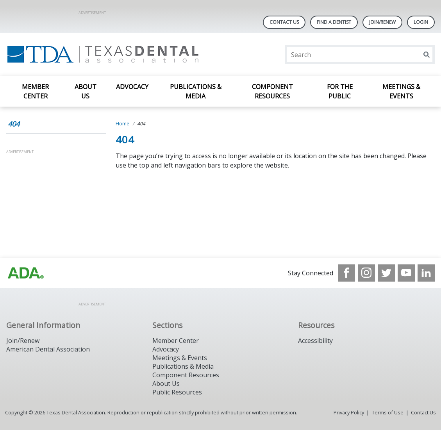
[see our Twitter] (386, 273)
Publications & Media (195, 91)
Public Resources (177, 392)
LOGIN (421, 22)
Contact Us (284, 22)
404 (14, 123)
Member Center (35, 91)
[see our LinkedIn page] (426, 273)
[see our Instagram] (366, 273)
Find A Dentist (334, 22)
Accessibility (315, 340)
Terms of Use (388, 412)
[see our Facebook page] (346, 273)
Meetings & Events (401, 91)
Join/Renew (382, 22)
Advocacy (132, 86)
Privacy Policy (349, 412)
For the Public (340, 91)
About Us (85, 91)
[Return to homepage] (107, 54)
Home (122, 123)
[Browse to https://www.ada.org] (25, 273)
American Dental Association (48, 349)
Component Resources (272, 91)
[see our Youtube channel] (406, 273)
